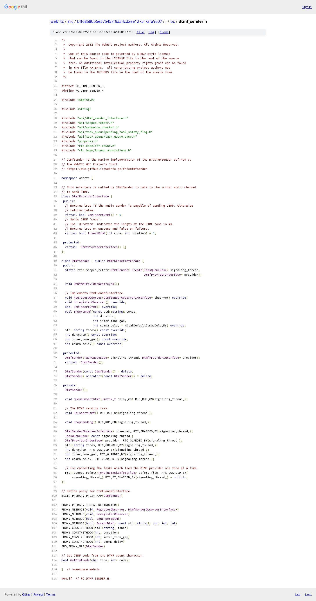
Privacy (38, 594)
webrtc (57, 21)
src (70, 21)
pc (172, 21)
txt (297, 594)
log (151, 32)
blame (164, 32)
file (140, 32)
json (308, 594)
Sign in (307, 7)
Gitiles (26, 594)
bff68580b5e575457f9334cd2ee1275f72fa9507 (119, 21)
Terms (50, 594)
